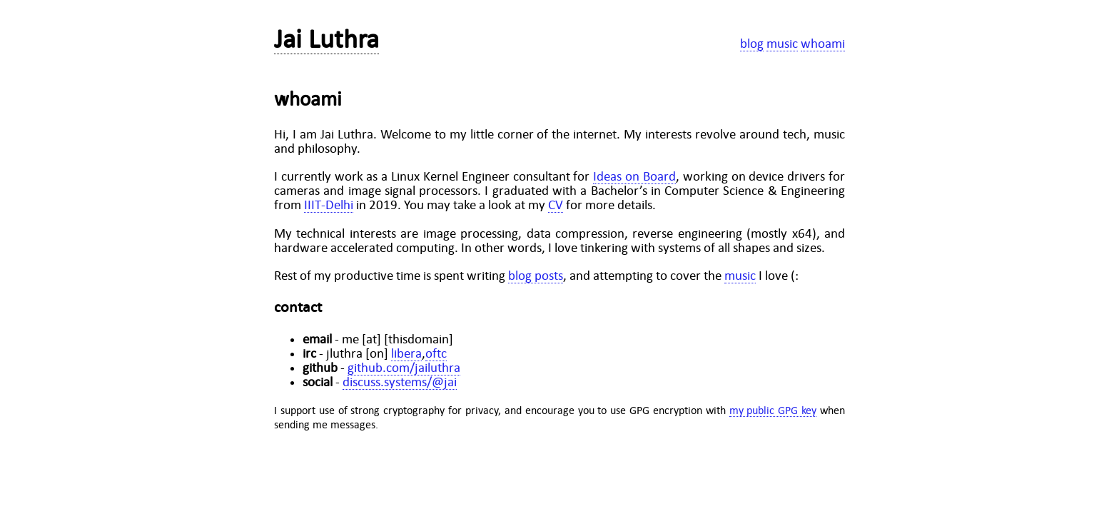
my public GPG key (773, 410)
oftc (436, 353)
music (782, 43)
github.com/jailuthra (404, 368)
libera (406, 353)
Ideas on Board (634, 176)
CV (555, 205)
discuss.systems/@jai (400, 382)
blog (752, 43)
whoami (823, 43)
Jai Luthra (326, 39)
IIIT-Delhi (328, 205)
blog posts (535, 275)
